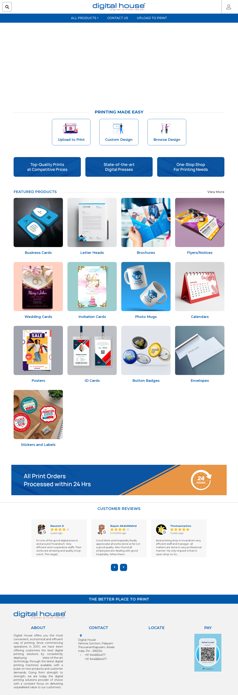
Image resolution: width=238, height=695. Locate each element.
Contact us (117, 18)
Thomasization (181, 525)
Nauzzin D (57, 525)
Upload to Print (152, 18)
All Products (83, 18)
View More (215, 192)
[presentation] (114, 567)
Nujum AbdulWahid (124, 525)
